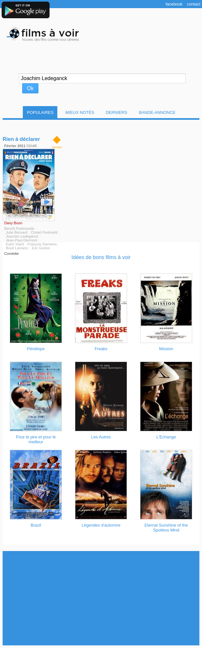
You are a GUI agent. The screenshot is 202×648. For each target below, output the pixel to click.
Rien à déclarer (21, 139)
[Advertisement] (101, 598)
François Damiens (42, 244)
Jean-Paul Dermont (21, 240)
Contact (193, 4)
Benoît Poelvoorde (19, 228)
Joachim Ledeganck (22, 236)
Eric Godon (41, 248)
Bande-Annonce (157, 112)
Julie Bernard (16, 232)
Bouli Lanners (17, 248)
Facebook (174, 4)
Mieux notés (79, 112)
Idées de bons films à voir (100, 257)
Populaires (40, 112)
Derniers (116, 112)
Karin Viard (15, 244)
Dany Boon (13, 223)
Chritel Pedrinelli (44, 232)
